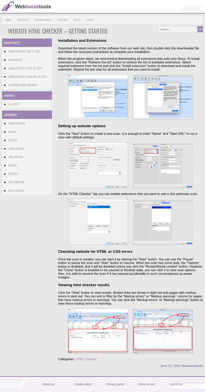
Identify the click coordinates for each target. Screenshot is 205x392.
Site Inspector (16, 182)
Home (8, 20)
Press (77, 20)
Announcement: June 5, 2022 (24, 51)
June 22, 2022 (170, 366)
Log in (89, 20)
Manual (12, 165)
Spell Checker (16, 190)
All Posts (13, 104)
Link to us (176, 384)
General (12, 140)
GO (200, 29)
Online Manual (43, 20)
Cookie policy (83, 384)
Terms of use (147, 384)
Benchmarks (15, 60)
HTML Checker (16, 148)
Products (23, 20)
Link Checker (15, 157)
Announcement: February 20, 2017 (27, 76)
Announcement (16, 123)
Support (63, 20)
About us (48, 384)
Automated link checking (22, 85)
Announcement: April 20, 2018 (25, 68)
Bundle (12, 132)
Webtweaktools (192, 366)
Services (13, 174)
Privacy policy (115, 384)
